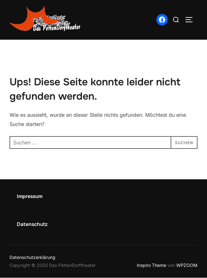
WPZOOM (187, 265)
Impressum (29, 196)
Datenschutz (32, 224)
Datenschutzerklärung (32, 257)
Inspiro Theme (151, 265)
